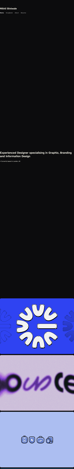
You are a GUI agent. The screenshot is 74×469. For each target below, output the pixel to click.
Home (2, 13)
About (17, 13)
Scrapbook (9, 13)
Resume (23, 13)
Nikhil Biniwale (8, 8)
